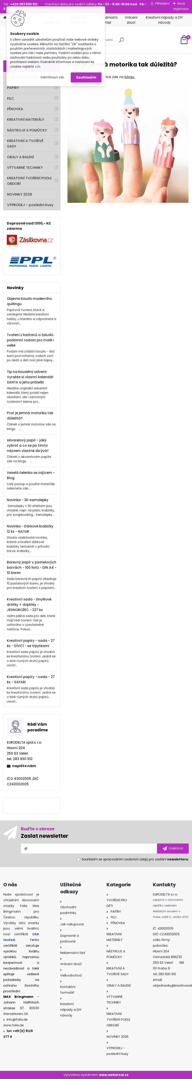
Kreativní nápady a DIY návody (164, 20)
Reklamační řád (108, 20)
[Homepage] (4, 17)
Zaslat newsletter (44, 836)
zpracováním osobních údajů (125, 859)
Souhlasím (86, 77)
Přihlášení (162, 3)
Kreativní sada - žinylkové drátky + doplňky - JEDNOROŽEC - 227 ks (29, 604)
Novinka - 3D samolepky (27, 500)
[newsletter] (172, 848)
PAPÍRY (13, 87)
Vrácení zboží (131, 20)
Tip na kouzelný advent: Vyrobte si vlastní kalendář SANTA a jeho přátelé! (30, 377)
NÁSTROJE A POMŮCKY (27, 130)
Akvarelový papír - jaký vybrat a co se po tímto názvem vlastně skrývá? (28, 445)
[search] (121, 41)
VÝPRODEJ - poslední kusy (30, 204)
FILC (10, 98)
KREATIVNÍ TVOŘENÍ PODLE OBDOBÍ (29, 181)
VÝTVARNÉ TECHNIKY (25, 167)
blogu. (129, 76)
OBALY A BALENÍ (20, 157)
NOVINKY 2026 (19, 194)
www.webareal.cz (114, 1075)
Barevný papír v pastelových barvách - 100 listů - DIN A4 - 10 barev (31, 567)
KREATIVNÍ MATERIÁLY (25, 119)
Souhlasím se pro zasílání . (135, 859)
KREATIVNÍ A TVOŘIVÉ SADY (25, 143)
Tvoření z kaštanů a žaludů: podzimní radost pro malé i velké (30, 340)
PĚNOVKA (15, 108)
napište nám (24, 765)
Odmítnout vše (52, 77)
